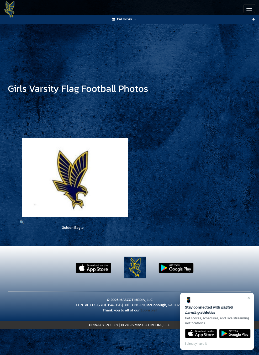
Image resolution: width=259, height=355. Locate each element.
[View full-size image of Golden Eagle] (73, 181)
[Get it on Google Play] (235, 333)
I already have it (196, 344)
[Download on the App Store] (201, 333)
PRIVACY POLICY (104, 325)
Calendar (124, 19)
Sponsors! (148, 310)
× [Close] (248, 298)
